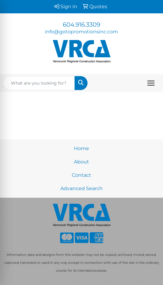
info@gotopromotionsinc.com (81, 32)
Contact (81, 175)
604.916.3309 (81, 24)
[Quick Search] (39, 83)
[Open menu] (151, 83)
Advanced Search (81, 188)
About (81, 162)
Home (81, 148)
